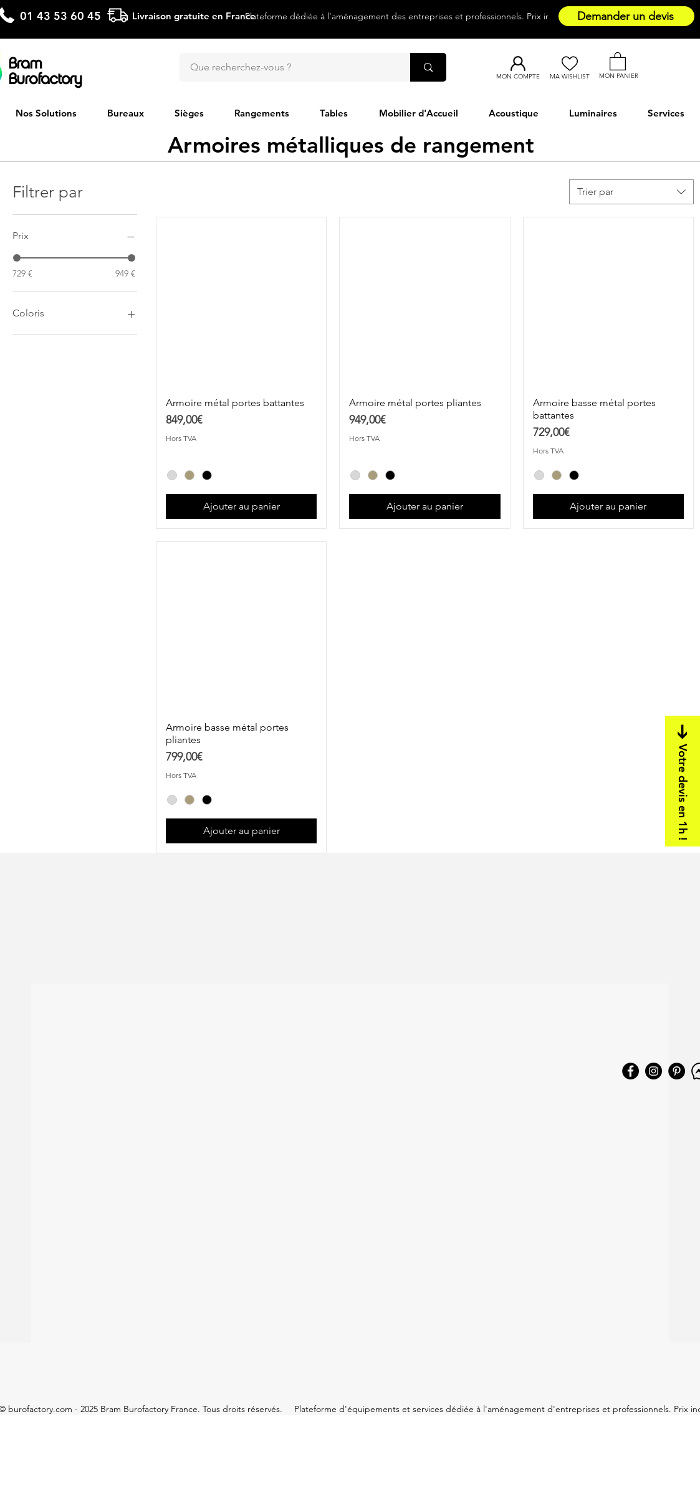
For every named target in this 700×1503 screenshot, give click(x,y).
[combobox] (631, 191)
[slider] (16, 257)
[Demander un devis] (626, 16)
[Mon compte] (517, 63)
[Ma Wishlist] (569, 63)
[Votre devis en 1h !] (682, 781)
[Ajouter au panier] (241, 506)
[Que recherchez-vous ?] (287, 67)
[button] (618, 60)
